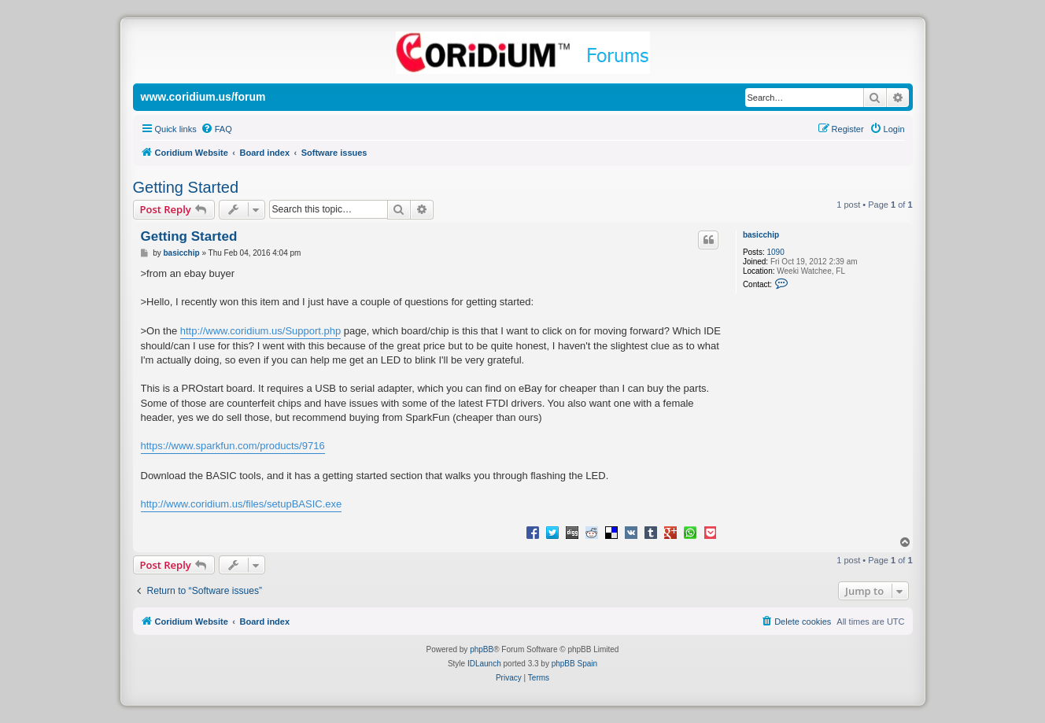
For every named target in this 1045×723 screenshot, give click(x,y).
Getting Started (186, 187)
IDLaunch (484, 663)
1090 (775, 252)
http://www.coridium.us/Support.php (261, 331)
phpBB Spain (574, 663)
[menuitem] (216, 129)
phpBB (481, 649)
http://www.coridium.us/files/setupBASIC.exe (241, 504)
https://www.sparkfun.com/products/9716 (233, 446)
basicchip (761, 235)
